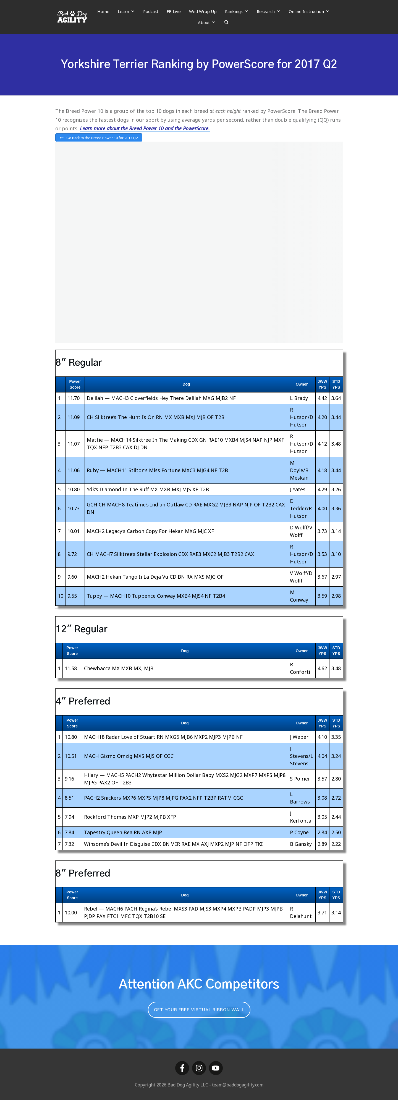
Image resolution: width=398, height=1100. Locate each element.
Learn (126, 11)
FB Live (174, 11)
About (207, 22)
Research (269, 11)
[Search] (226, 22)
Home (103, 11)
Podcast (150, 11)
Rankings (236, 11)
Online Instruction (309, 11)
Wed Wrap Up (203, 11)
